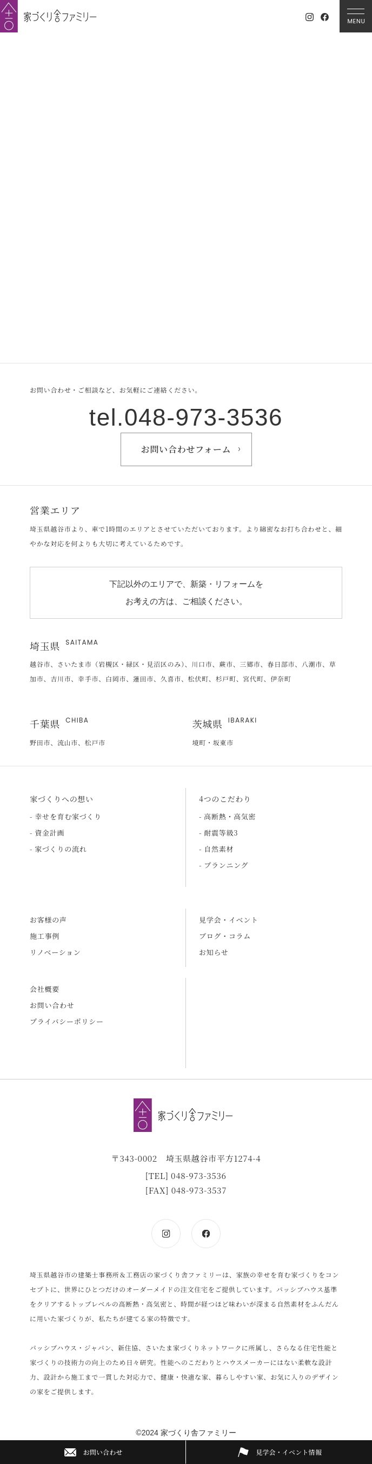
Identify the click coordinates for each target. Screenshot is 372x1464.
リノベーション (55, 952)
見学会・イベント (228, 920)
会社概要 (44, 989)
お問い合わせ (52, 1005)
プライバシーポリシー (67, 1021)
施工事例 (44, 936)
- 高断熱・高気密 (227, 816)
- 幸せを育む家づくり (66, 816)
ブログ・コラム (225, 936)
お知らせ (214, 952)
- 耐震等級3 (218, 832)
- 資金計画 (47, 832)
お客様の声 (48, 920)
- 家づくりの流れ (58, 849)
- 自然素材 (216, 849)
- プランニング (223, 865)
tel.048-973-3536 (186, 417)
